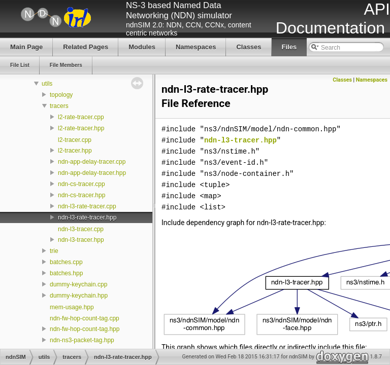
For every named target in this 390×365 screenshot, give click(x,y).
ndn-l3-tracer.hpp (81, 239)
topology (61, 94)
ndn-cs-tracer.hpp (81, 195)
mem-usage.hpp (72, 307)
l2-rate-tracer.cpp (81, 117)
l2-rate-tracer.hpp (81, 128)
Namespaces (371, 80)
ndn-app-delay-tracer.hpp (92, 172)
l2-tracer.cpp (74, 139)
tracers (59, 106)
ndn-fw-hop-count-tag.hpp (84, 329)
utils (47, 83)
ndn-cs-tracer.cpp (81, 184)
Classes (342, 80)
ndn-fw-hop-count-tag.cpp (84, 318)
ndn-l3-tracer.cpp (81, 229)
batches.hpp (66, 273)
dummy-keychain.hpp (79, 295)
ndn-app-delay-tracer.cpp (91, 161)
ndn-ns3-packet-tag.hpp (82, 340)
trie (54, 250)
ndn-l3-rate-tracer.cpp (87, 206)
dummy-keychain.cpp (78, 284)
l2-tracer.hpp (75, 150)
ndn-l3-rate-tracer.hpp (87, 217)
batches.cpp (66, 262)
